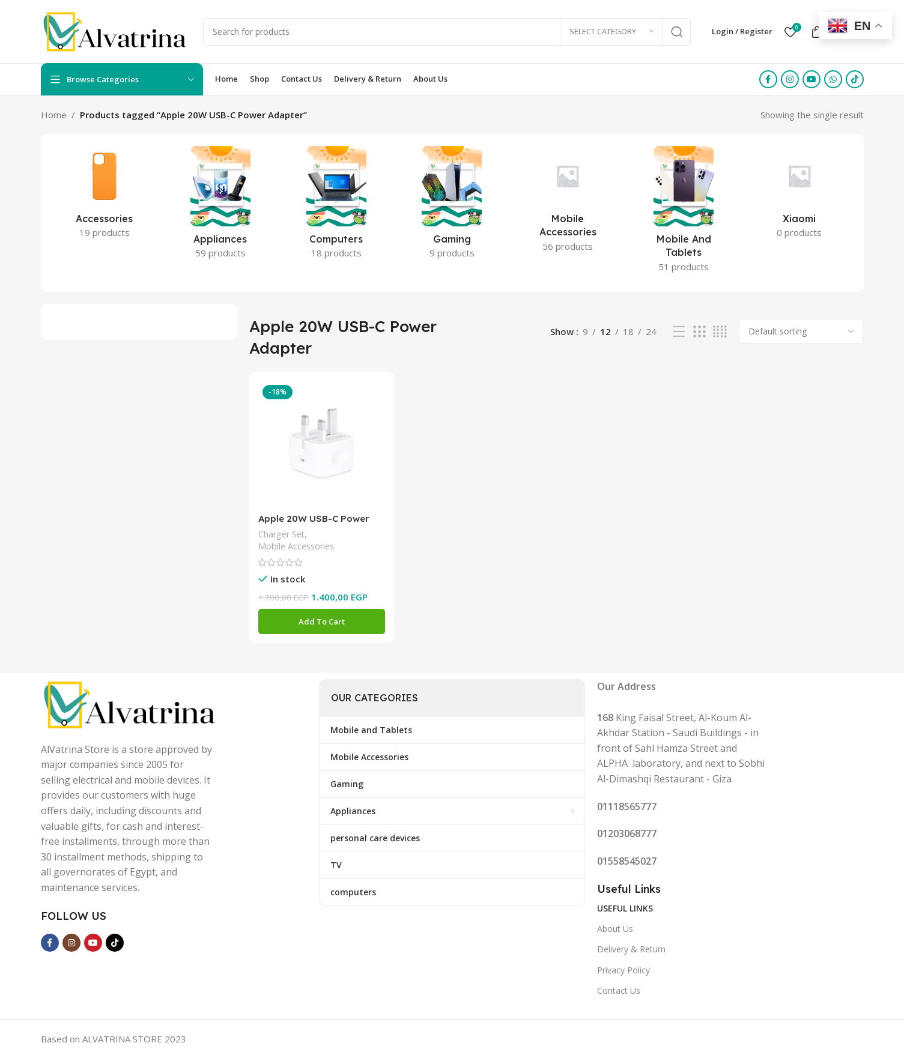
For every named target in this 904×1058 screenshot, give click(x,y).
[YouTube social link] (811, 79)
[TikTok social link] (855, 79)
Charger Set (281, 534)
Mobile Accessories (296, 546)
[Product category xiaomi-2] (800, 196)
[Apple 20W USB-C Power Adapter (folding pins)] (321, 444)
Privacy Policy (623, 970)
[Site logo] (116, 31)
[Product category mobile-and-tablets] (684, 213)
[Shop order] (801, 331)
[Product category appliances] (220, 206)
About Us (615, 928)
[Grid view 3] (699, 332)
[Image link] (131, 703)
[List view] (679, 332)
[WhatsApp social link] (833, 79)
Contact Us (618, 990)
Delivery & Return (631, 949)
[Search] (447, 32)
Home (54, 115)
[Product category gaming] (452, 206)
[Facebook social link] (768, 79)
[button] (321, 621)
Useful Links (625, 908)
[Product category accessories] (105, 196)
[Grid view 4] (720, 332)
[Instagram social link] (790, 79)
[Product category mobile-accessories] (568, 202)
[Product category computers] (336, 206)
